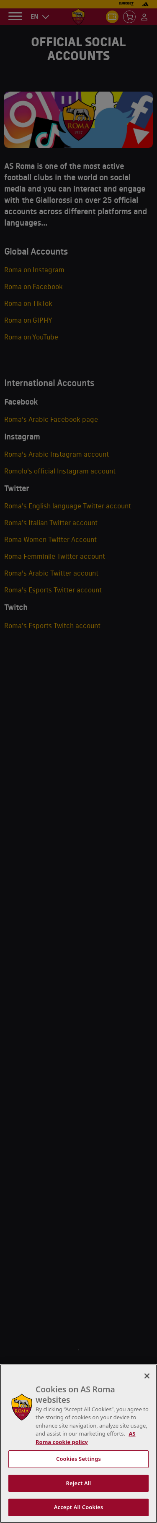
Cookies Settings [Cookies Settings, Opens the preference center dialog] (78, 1459)
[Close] (147, 1376)
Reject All (78, 1483)
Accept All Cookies (78, 1507)
